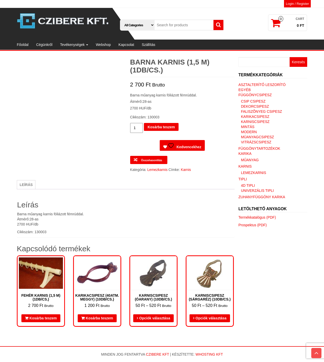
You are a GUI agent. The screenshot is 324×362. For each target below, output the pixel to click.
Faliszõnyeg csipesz (261, 111)
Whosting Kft (209, 354)
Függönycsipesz (255, 95)
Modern (249, 132)
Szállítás (148, 45)
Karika (244, 154)
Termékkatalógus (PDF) (257, 217)
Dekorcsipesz (255, 106)
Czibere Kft (157, 354)
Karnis (186, 170)
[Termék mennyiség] (136, 128)
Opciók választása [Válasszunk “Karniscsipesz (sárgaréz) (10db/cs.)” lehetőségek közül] (211, 318)
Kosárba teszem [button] (43, 318)
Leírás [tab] (26, 185)
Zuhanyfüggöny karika (261, 197)
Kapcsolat (126, 45)
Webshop (103, 45)
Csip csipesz (253, 101)
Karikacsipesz (255, 117)
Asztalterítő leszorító (262, 85)
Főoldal (23, 45)
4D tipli (248, 185)
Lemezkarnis (157, 170)
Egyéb (244, 90)
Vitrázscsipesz (256, 142)
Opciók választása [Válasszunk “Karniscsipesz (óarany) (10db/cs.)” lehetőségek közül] (154, 318)
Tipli (242, 179)
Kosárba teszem (161, 127)
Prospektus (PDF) (252, 225)
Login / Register (297, 4)
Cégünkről (44, 45)
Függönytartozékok (259, 148)
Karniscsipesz (255, 122)
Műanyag (250, 160)
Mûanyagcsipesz (257, 137)
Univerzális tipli (257, 191)
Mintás (247, 127)
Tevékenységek (74, 45)
